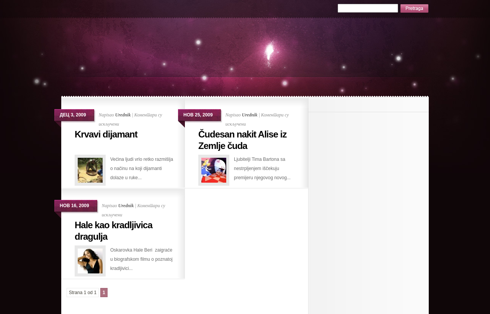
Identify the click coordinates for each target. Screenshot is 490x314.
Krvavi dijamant (106, 134)
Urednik (123, 115)
